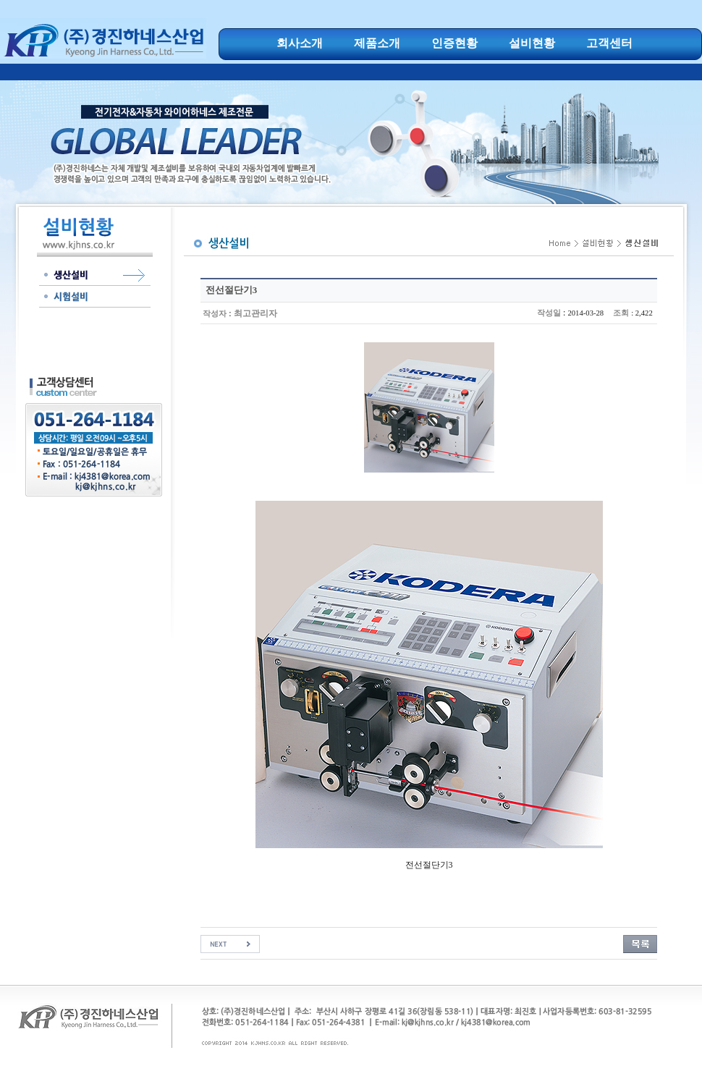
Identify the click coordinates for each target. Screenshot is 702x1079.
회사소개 (299, 43)
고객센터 (609, 43)
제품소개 (377, 43)
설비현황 (532, 43)
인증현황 (454, 43)
